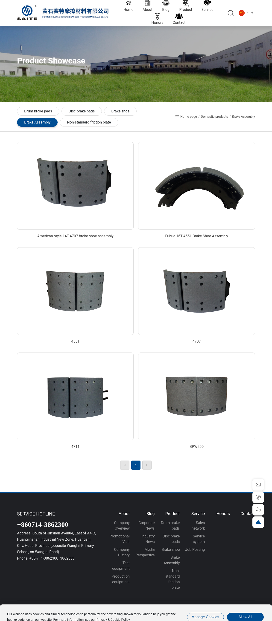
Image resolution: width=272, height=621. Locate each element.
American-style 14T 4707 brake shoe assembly (75, 236)
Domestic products (214, 116)
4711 (75, 446)
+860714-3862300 (42, 524)
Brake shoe (120, 111)
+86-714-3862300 (44, 558)
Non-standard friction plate (89, 122)
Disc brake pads (82, 111)
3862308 (67, 558)
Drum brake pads (38, 111)
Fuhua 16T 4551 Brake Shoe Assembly (196, 236)
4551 (75, 341)
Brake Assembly (37, 122)
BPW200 (197, 446)
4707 (197, 341)
